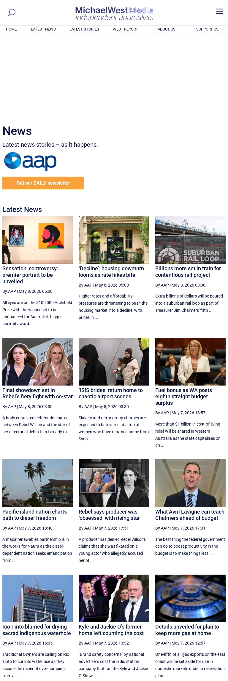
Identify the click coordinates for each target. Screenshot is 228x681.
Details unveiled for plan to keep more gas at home (187, 549)
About (183, 677)
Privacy (215, 677)
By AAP (9, 210)
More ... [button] (209, 621)
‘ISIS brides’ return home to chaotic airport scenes (111, 312)
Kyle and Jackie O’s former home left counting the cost (111, 549)
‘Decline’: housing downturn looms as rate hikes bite (111, 191)
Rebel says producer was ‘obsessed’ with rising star (109, 434)
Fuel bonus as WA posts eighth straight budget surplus (183, 315)
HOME (11, 29)
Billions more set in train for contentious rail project (188, 191)
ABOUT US (166, 29)
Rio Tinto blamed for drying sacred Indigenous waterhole (36, 549)
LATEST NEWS (43, 29)
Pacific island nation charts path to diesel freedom (34, 434)
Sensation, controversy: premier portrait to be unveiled (30, 194)
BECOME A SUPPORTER (198, 644)
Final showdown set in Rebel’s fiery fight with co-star (37, 312)
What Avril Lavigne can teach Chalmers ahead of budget (189, 434)
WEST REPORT (125, 29)
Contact (198, 677)
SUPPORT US (207, 29)
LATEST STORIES (84, 29)
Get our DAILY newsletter (43, 102)
